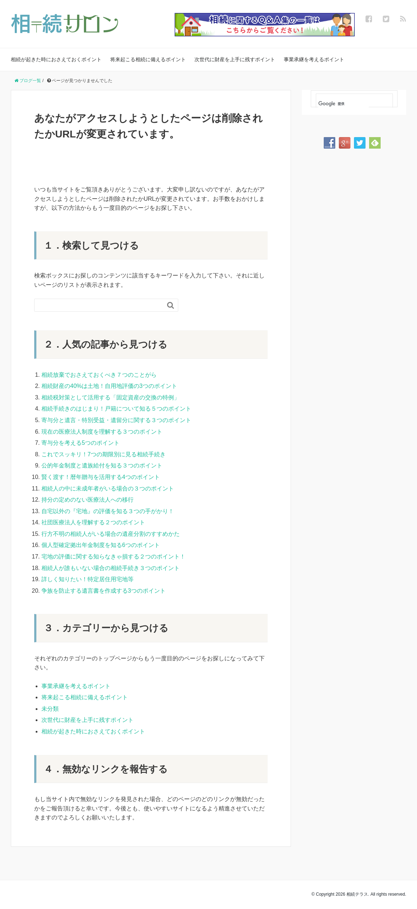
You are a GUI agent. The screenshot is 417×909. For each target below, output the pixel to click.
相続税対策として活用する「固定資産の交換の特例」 (110, 397)
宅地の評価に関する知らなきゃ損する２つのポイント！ (113, 556)
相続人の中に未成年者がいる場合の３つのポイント (107, 488)
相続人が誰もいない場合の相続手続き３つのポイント (110, 568)
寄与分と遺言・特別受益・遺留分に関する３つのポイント (116, 420)
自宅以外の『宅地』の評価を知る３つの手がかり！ (107, 511)
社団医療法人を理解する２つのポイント (93, 522)
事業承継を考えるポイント (314, 59)
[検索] (343, 104)
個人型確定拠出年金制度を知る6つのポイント (100, 545)
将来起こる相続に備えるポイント (148, 59)
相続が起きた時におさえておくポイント (56, 59)
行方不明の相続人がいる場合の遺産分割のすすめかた (110, 534)
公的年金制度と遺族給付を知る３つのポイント (101, 465)
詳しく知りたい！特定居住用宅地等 (87, 579)
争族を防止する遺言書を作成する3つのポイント (103, 591)
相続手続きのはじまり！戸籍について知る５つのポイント (116, 409)
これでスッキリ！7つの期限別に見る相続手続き (103, 454)
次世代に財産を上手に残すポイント (234, 59)
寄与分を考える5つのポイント (80, 443)
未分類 (50, 709)
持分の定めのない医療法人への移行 (87, 500)
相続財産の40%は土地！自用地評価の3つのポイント (109, 386)
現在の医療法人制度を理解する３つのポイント (101, 432)
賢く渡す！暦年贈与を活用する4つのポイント (100, 477)
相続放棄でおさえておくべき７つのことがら (99, 375)
